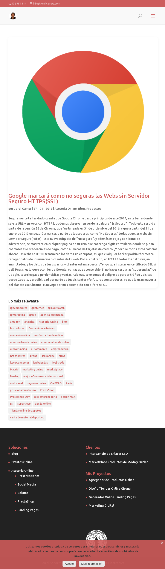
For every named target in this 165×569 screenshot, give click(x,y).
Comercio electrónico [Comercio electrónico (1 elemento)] (42, 328)
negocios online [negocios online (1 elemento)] (36, 383)
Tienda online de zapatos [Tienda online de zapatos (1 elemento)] (25, 410)
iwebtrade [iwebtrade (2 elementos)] (58, 362)
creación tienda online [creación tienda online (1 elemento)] (23, 342)
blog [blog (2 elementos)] (64, 321)
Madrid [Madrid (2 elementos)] (14, 369)
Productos (93, 208)
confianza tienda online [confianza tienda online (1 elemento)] (48, 335)
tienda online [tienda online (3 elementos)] (43, 403)
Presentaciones (28, 476)
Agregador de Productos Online (111, 480)
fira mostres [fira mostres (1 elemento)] (17, 356)
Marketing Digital (101, 505)
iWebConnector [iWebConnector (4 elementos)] (19, 362)
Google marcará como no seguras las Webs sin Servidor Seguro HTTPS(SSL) (79, 198)
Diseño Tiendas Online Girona (110, 488)
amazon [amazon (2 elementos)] (15, 321)
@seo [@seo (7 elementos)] (32, 314)
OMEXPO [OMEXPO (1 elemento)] (56, 383)
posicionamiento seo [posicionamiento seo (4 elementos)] (23, 390)
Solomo (23, 493)
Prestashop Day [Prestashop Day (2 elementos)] (20, 396)
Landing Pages (28, 510)
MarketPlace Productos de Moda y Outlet (118, 462)
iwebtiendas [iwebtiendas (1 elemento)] (40, 362)
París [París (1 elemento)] (69, 383)
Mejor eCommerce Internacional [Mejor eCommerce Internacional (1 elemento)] (43, 376)
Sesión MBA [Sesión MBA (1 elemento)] (68, 396)
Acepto (69, 563)
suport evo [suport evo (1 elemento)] (24, 403)
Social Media (27, 484)
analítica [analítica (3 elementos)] (29, 321)
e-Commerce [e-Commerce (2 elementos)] (39, 349)
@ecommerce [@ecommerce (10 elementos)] (18, 308)
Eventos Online (21, 462)
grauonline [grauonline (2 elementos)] (48, 356)
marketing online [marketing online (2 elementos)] (33, 369)
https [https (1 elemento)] (62, 356)
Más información (91, 563)
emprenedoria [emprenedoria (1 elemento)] (60, 349)
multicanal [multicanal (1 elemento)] (16, 383)
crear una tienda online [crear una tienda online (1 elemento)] (55, 342)
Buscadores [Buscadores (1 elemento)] (17, 328)
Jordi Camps (22, 208)
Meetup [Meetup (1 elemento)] (14, 376)
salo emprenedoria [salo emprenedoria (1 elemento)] (45, 396)
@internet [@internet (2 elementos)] (37, 308)
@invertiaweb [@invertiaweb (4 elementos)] (56, 308)
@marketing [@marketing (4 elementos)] (17, 314)
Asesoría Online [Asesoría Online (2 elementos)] (48, 321)
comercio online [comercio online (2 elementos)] (20, 335)
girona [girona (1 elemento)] (33, 356)
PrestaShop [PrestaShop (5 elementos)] (47, 390)
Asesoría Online (66, 208)
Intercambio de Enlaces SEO (108, 453)
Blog (81, 208)
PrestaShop (26, 501)
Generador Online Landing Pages (112, 497)
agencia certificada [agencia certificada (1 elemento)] (52, 314)
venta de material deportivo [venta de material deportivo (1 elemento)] (27, 417)
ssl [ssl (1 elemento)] (11, 403)
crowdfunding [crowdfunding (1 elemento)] (18, 349)
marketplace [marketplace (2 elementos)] (55, 369)
